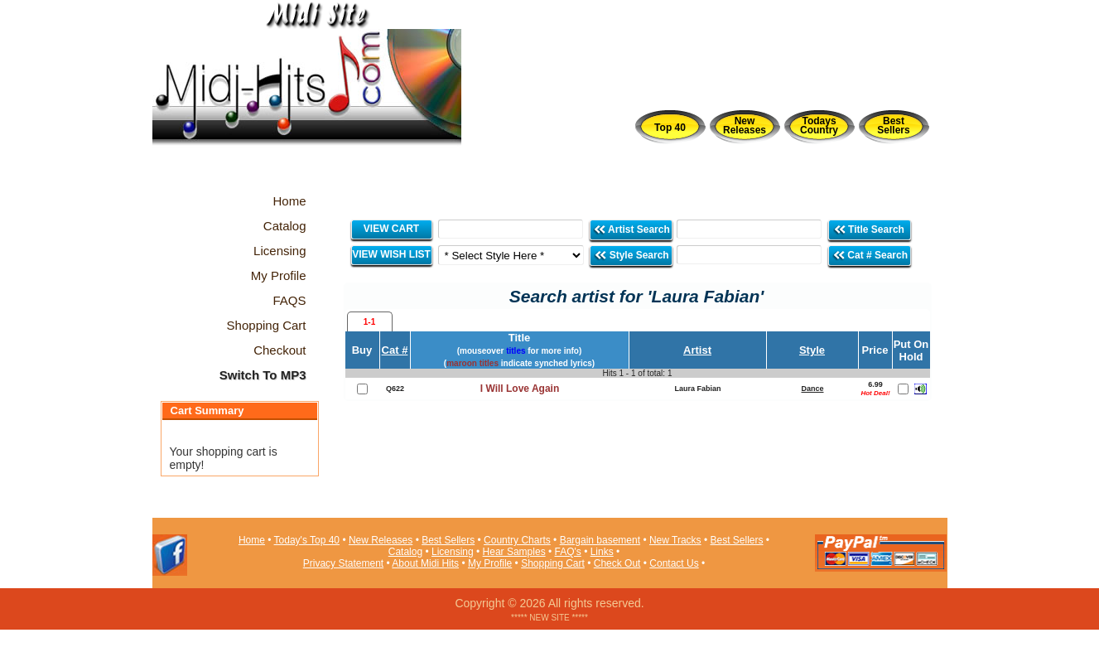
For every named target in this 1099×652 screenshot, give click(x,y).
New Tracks (675, 540)
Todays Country (819, 125)
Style (812, 350)
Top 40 (670, 127)
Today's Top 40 (307, 540)
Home (252, 540)
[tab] (370, 321)
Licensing (452, 552)
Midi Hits (306, 100)
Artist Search (631, 229)
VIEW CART (391, 228)
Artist (697, 350)
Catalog (405, 552)
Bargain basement (600, 540)
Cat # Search (870, 255)
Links (602, 552)
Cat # (395, 350)
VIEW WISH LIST (391, 254)
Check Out (617, 563)
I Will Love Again (519, 388)
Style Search (631, 255)
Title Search (870, 229)
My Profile (490, 563)
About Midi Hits (425, 563)
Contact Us (673, 563)
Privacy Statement (343, 563)
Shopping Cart (553, 563)
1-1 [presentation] (369, 321)
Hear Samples (514, 552)
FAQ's (568, 552)
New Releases (744, 125)
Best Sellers (893, 125)
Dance (812, 388)
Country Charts (517, 540)
